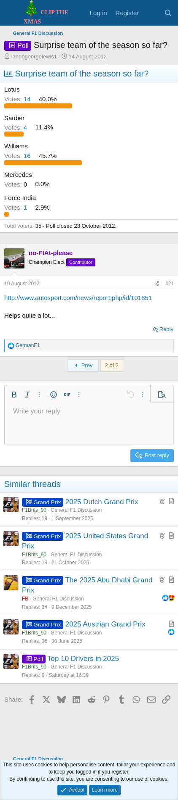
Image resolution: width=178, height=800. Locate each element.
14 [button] (18, 99)
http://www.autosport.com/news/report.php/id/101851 (78, 297)
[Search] (168, 13)
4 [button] (16, 127)
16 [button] (18, 155)
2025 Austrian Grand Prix (105, 624)
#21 (169, 284)
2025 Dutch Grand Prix (101, 502)
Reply (166, 329)
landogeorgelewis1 (34, 56)
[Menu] (12, 13)
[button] (14, 394)
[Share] (156, 284)
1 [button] (16, 207)
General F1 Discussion (76, 510)
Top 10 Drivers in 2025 (83, 659)
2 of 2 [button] (112, 365)
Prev (83, 365)
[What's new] (151, 13)
